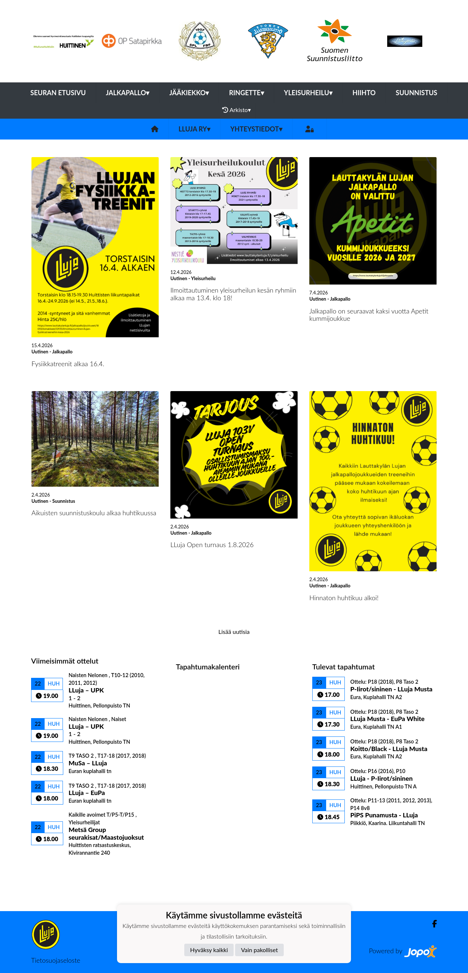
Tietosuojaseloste (55, 960)
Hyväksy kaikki (209, 949)
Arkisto (236, 109)
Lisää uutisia (233, 631)
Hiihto (363, 93)
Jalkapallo (128, 93)
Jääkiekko (189, 93)
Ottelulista (49, 868)
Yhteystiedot (256, 129)
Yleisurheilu (308, 93)
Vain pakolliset (259, 949)
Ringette (246, 93)
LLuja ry (194, 129)
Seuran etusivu (58, 93)
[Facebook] (431, 924)
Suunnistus (416, 93)
